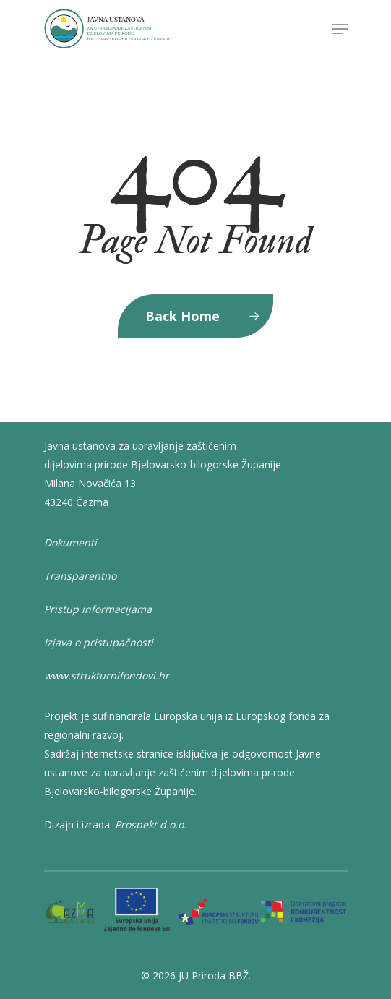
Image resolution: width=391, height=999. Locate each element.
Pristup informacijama (98, 609)
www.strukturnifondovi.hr (106, 675)
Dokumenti (70, 542)
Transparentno (80, 576)
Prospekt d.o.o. (150, 824)
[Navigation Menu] (340, 29)
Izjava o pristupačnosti (98, 642)
